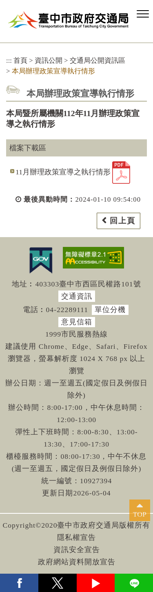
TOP (139, 514)
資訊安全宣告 (76, 550)
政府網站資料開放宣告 (76, 562)
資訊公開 (48, 60)
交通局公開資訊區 (97, 60)
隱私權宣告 (76, 537)
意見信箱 (76, 322)
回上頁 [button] (122, 220)
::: (9, 60)
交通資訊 (76, 296)
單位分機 (110, 310)
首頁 (20, 60)
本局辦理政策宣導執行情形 (53, 71)
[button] (143, 14)
